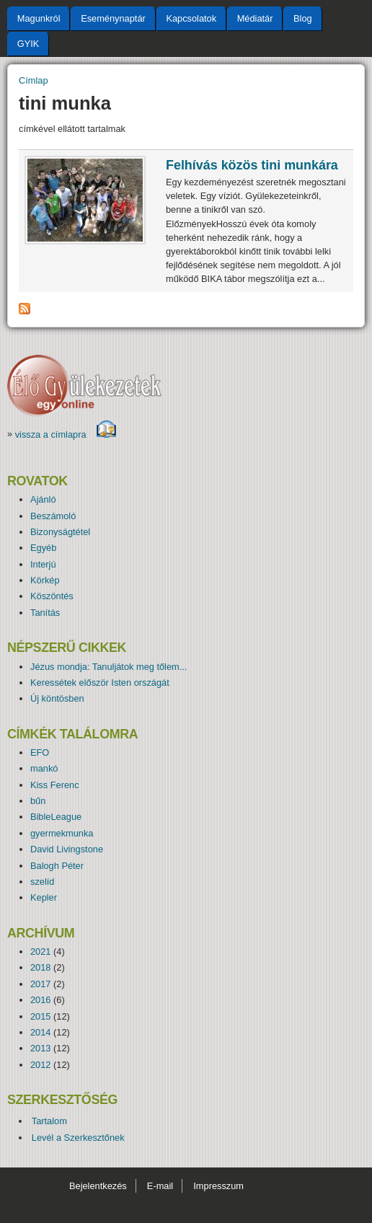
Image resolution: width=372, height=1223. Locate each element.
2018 (40, 967)
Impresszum (218, 1185)
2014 (40, 1032)
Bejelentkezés (98, 1185)
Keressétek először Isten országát (99, 682)
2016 (40, 999)
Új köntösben (57, 698)
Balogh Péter (57, 865)
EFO (39, 752)
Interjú (43, 564)
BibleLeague (55, 816)
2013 (40, 1048)
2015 (40, 1016)
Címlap (33, 80)
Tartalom (49, 1121)
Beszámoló (53, 516)
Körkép (45, 580)
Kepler (43, 897)
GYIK (28, 43)
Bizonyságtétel (60, 531)
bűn (37, 800)
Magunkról (39, 18)
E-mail (160, 1185)
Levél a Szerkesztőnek (78, 1137)
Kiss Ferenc (54, 785)
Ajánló (43, 499)
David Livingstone (66, 849)
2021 (40, 951)
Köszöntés (52, 596)
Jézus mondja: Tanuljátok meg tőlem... (108, 666)
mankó (44, 768)
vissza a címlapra (66, 434)
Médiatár (255, 18)
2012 (40, 1064)
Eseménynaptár (113, 18)
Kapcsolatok (191, 18)
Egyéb (43, 547)
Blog (302, 18)
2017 (40, 984)
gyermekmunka (61, 833)
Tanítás (45, 612)
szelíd (42, 881)
